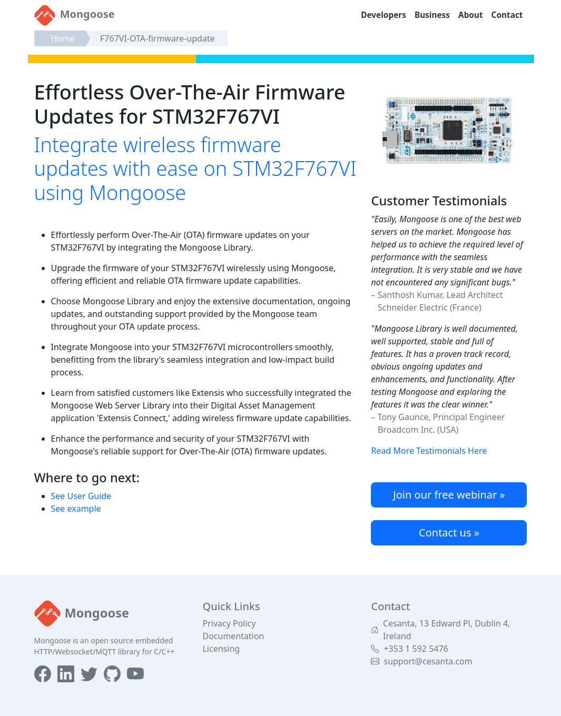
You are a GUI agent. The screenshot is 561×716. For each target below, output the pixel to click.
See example (76, 508)
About (470, 15)
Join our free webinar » (449, 495)
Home (63, 38)
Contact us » (449, 532)
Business (432, 15)
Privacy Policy (228, 623)
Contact (507, 15)
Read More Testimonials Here (429, 450)
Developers (383, 15)
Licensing (221, 648)
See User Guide (81, 496)
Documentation (233, 636)
